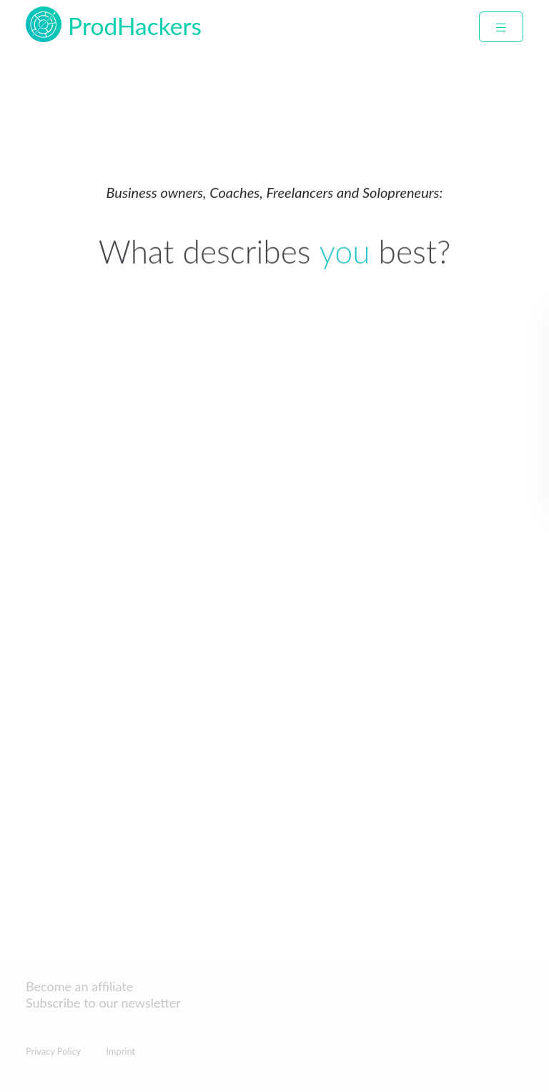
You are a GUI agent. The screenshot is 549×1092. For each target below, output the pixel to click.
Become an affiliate (79, 986)
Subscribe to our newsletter (103, 1003)
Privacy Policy (53, 1051)
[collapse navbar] (501, 26)
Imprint (120, 1051)
